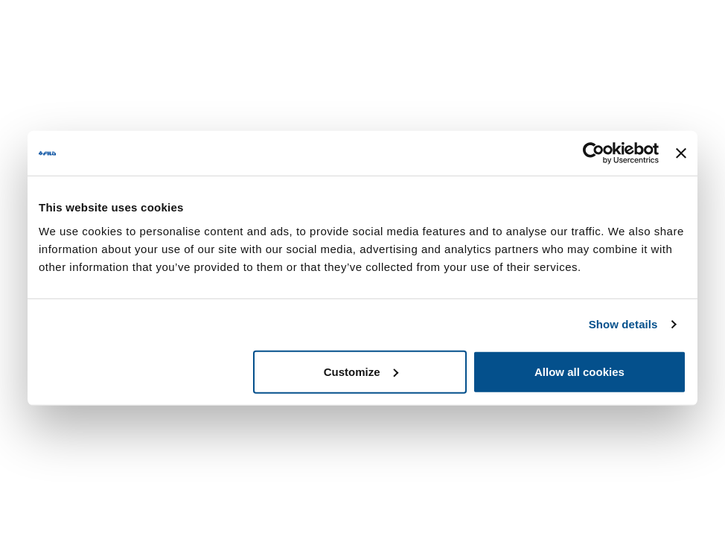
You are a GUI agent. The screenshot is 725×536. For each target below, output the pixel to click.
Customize (361, 371)
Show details (623, 324)
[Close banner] (681, 153)
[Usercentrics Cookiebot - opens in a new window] (593, 153)
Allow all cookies (579, 371)
